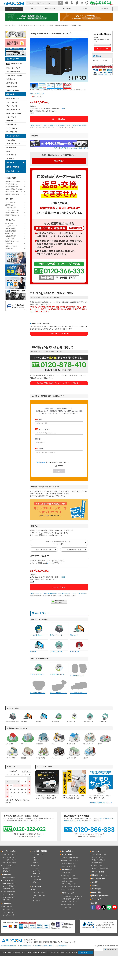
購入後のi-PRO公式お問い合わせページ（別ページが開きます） (59, 383)
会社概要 (94, 882)
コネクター (36, 865)
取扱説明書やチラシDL (11, 241)
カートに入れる (59, 119)
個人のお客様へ (67, 851)
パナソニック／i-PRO (39, 892)
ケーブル (35, 868)
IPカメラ (39, 645)
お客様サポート (68, 8)
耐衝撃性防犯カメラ (8, 889)
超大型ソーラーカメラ (11, 212)
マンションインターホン (12, 210)
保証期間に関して (10, 233)
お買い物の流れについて (50, 125)
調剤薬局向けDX (10, 205)
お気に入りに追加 (38, 96)
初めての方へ (9, 223)
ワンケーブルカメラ (12, 102)
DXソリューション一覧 (69, 866)
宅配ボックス (36, 876)
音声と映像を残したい (11, 184)
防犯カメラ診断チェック (99, 854)
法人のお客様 (32, 8)
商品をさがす (14, 8)
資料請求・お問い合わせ (99, 896)
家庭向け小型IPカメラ (13, 109)
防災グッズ (36, 882)
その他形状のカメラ (8, 915)
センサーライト (37, 871)
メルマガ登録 (96, 889)
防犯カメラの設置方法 (98, 860)
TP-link (35, 898)
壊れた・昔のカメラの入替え (13, 191)
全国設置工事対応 (10, 236)
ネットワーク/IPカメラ (9, 857)
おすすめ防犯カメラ (39, 629)
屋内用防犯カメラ (11, 86)
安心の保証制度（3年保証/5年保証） (72, 896)
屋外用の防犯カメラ (39, 668)
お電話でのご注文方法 (68, 875)
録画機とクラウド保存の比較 (100, 868)
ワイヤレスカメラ (11, 106)
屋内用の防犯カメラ (59, 668)
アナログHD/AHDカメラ (10, 862)
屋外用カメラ (6, 871)
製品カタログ (9, 248)
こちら (38, 836)
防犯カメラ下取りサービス (70, 901)
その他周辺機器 (37, 879)
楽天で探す (59, 161)
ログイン (50, 563)
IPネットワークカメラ (13, 68)
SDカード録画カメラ (9, 897)
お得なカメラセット (17, 63)
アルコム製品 (10, 140)
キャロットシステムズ (13, 144)
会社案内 (85, 8)
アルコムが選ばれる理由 (69, 884)
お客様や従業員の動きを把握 (13, 189)
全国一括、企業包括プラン (70, 860)
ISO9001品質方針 (61, 945)
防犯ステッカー (37, 874)
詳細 (63, 108)
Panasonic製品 (11, 147)
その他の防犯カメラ (79, 669)
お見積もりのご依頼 (11, 246)
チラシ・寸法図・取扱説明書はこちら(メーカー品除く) (59, 543)
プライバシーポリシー (56, 952)
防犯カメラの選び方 (98, 857)
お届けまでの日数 (67, 881)
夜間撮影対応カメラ (12, 98)
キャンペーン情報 (97, 872)
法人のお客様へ (67, 854)
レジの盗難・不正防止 (11, 186)
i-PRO (8, 151)
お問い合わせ (104, 8)
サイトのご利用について (8, 945)
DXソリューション (10, 202)
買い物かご (97, 56)
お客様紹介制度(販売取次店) (70, 858)
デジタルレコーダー (38, 854)
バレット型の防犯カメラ (59, 687)
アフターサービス (68, 893)
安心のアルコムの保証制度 (80, 125)
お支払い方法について (35, 125)
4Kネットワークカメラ (13, 71)
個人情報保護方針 (25, 945)
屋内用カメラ (6, 868)
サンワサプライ (11, 155)
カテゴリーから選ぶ (9, 851)
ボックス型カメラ (8, 909)
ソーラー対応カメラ (12, 128)
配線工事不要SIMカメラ (12, 215)
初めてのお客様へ (68, 870)
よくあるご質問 (9, 238)
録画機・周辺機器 (12, 167)
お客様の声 (8, 243)
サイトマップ (96, 899)
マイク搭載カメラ (11, 124)
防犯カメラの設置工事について (71, 886)
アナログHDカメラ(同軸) (14, 75)
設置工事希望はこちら (44, 549)
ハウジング (36, 860)
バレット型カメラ (8, 912)
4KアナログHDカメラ (9, 865)
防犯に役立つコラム (98, 878)
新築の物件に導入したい (12, 194)
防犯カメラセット (59, 629)
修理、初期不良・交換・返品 (70, 899)
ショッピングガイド (11, 226)
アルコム (35, 889)
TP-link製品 (10, 158)
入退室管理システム (11, 207)
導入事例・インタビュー (99, 875)
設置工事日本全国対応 (64, 125)
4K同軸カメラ (10, 79)
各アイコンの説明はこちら (37, 93)
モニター (35, 857)
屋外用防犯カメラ (11, 83)
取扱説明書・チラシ (68, 904)
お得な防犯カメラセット (10, 854)
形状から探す (11, 162)
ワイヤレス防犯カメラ (9, 886)
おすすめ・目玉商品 (12, 90)
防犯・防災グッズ (12, 171)
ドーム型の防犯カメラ (39, 687)
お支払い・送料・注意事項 (70, 878)
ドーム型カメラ (7, 906)
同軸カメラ (79, 629)
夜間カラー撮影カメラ (9, 877)
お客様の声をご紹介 (74, 549)
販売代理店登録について (69, 863)
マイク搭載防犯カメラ (9, 891)
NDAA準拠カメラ (11, 132)
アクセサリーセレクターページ (59, 333)
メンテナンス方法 (97, 865)
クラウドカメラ (11, 117)
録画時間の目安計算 (98, 862)
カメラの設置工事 (50, 8)
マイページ (95, 885)
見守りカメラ (79, 645)
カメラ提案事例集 (10, 228)
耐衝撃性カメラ (11, 121)
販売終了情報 (96, 892)
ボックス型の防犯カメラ (79, 687)
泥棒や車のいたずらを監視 (13, 181)
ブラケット (36, 862)
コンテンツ (95, 851)
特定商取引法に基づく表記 (43, 945)
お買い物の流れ (66, 873)
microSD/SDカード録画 (13, 113)
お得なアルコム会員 (68, 889)
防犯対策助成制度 (10, 231)
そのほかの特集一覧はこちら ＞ (101, 802)
